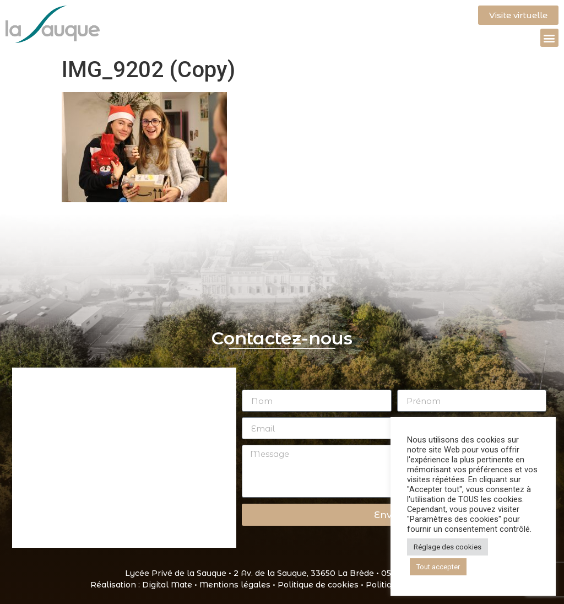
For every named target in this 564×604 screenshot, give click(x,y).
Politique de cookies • (322, 585)
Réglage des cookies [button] (447, 547)
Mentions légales (234, 585)
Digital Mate (167, 585)
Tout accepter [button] (438, 567)
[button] (549, 38)
